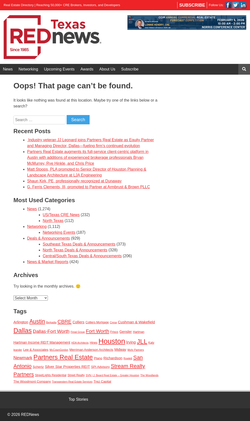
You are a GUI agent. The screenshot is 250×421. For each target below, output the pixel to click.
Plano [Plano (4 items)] (98, 358)
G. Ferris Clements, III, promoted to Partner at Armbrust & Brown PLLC (88, 187)
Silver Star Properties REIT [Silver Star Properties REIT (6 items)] (67, 366)
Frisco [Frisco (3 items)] (114, 332)
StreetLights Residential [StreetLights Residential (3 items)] (50, 375)
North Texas (53, 221)
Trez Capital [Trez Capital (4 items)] (102, 381)
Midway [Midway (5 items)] (120, 349)
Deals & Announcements (48, 238)
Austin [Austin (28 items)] (37, 321)
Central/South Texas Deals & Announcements (82, 256)
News (8, 69)
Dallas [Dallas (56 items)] (22, 330)
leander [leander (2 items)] (17, 349)
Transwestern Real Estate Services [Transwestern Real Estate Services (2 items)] (72, 381)
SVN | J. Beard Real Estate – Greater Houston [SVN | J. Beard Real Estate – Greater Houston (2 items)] (112, 375)
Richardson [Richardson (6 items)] (113, 358)
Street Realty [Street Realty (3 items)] (75, 375)
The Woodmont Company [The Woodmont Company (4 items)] (32, 381)
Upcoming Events (59, 69)
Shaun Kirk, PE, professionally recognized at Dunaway (74, 181)
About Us (107, 69)
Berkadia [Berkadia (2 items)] (51, 322)
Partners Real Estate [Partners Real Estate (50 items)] (63, 357)
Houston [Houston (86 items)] (111, 341)
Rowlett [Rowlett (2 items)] (128, 358)
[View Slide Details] (186, 22)
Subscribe (192, 5)
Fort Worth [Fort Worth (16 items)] (97, 331)
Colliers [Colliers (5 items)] (78, 322)
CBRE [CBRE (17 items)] (65, 321)
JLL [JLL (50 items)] (142, 341)
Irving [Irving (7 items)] (131, 342)
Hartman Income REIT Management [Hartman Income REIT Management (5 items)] (41, 342)
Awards (86, 69)
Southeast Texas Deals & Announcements (79, 244)
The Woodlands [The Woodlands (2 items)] (149, 375)
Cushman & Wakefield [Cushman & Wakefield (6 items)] (136, 322)
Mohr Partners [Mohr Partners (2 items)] (135, 349)
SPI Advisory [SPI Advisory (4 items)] (100, 367)
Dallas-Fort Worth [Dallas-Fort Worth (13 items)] (51, 331)
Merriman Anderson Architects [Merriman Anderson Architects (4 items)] (91, 349)
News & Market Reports (47, 262)
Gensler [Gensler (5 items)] (125, 332)
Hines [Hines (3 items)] (93, 342)
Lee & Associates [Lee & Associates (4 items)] (35, 349)
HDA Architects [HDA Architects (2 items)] (80, 342)
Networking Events (59, 232)
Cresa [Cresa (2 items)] (113, 322)
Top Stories (78, 399)
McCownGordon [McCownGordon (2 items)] (59, 349)
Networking (28, 69)
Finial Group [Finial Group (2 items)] (78, 331)
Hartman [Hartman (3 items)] (138, 332)
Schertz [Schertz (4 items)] (38, 367)
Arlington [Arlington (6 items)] (20, 322)
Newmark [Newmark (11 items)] (22, 357)
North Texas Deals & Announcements (75, 250)
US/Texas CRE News (61, 215)
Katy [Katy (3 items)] (151, 342)
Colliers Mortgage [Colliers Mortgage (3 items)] (97, 322)
